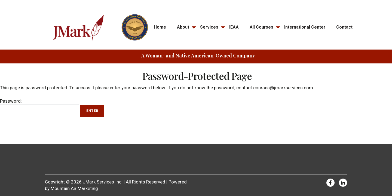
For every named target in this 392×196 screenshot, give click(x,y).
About (183, 27)
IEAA (234, 27)
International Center (304, 27)
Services (209, 27)
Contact (344, 27)
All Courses (261, 27)
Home (160, 27)
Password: (39, 107)
